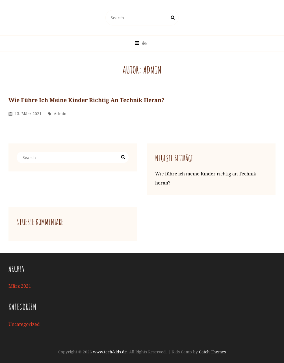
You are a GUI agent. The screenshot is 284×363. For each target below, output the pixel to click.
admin (60, 113)
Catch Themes (212, 352)
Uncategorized (24, 324)
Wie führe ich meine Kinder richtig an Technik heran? (86, 100)
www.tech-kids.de (110, 352)
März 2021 (19, 286)
